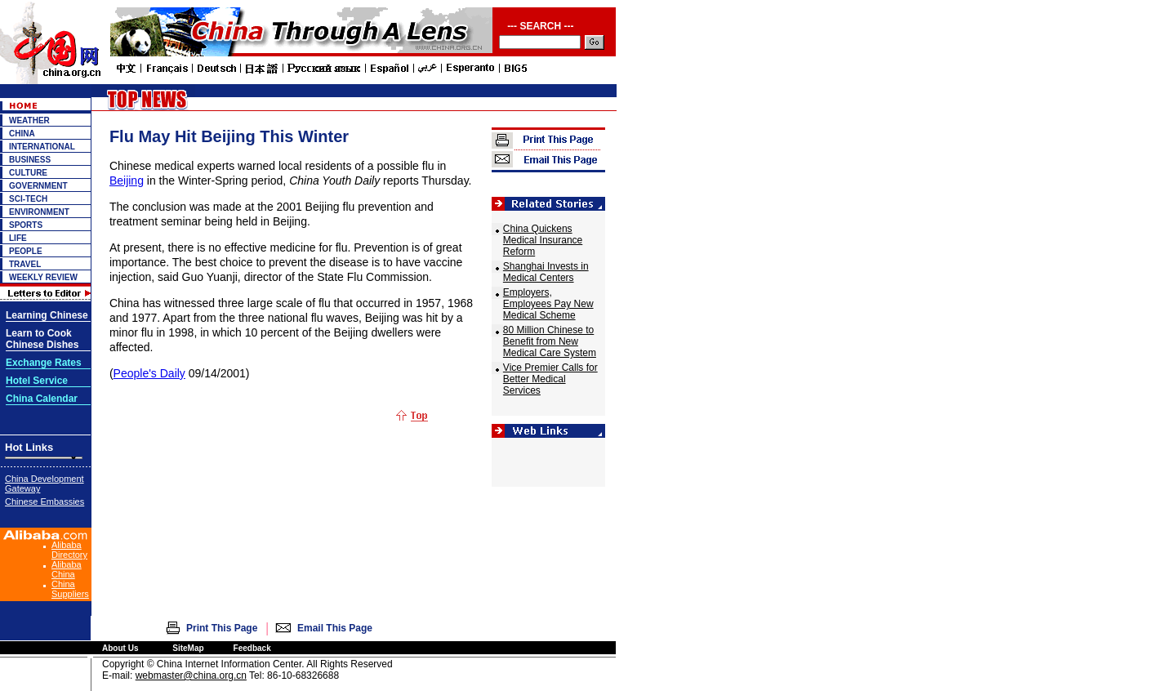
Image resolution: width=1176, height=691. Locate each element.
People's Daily (149, 373)
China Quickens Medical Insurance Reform (542, 240)
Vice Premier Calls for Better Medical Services (550, 379)
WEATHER (29, 120)
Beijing (126, 180)
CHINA (22, 133)
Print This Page (221, 628)
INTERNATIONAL (42, 146)
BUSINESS (30, 159)
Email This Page (334, 628)
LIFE (18, 238)
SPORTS (25, 225)
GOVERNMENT (38, 185)
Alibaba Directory (69, 549)
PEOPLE (25, 251)
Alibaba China (66, 569)
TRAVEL (25, 264)
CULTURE (28, 172)
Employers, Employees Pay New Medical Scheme (548, 304)
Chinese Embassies (44, 501)
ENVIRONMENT (39, 211)
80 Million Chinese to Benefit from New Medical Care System (549, 341)
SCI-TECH (28, 198)
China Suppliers (70, 589)
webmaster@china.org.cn (191, 675)
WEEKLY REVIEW (43, 277)
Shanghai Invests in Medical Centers (546, 272)
